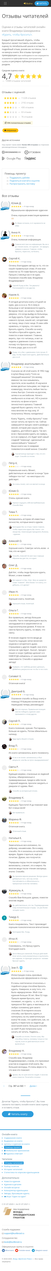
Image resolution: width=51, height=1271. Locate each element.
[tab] (25, 98)
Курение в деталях (12, 1184)
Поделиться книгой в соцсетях (25, 180)
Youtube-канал (22, 1250)
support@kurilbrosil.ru (14, 1233)
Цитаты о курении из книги (17, 1144)
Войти (28, 3)
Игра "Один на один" (15, 1196)
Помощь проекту (13, 1147)
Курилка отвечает (13, 1153)
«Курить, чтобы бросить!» (17, 34)
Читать (42, 3)
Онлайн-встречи (12, 1187)
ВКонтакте (8, 1250)
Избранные (10, 130)
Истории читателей (13, 1169)
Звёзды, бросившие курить (16, 1193)
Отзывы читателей (14, 1163)
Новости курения (12, 1181)
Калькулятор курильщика (16, 1190)
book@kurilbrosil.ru (13, 1242)
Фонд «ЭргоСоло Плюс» (22, 1259)
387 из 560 (16, 1086)
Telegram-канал (40, 1250)
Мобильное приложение (16, 1150)
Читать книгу (17, 1114)
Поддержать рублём (19, 177)
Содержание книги (13, 1138)
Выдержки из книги (13, 1141)
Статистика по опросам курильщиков (21, 1172)
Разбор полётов (11, 1166)
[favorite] (21, 967)
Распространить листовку (22, 183)
